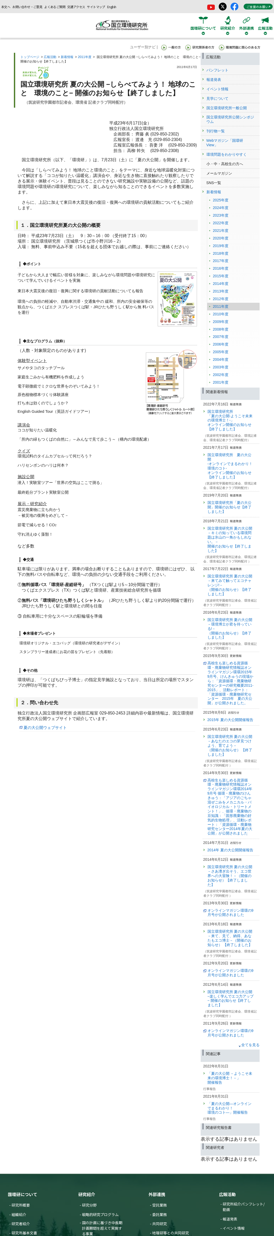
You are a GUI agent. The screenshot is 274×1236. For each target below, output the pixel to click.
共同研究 (159, 1223)
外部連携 (157, 1194)
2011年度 (84, 57)
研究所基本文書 (24, 1232)
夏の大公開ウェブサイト (45, 727)
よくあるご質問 (54, 6)
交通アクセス (76, 6)
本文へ (5, 6)
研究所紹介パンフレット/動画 (244, 1206)
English (111, 6)
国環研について (22, 1194)
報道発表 (230, 1219)
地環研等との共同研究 (170, 1232)
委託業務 (159, 1214)
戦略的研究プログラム (100, 1214)
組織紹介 (19, 1214)
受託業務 (159, 1205)
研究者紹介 (21, 1223)
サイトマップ (96, 6)
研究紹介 (86, 1194)
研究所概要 (21, 1205)
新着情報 (67, 57)
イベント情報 (234, 1228)
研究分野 (89, 1205)
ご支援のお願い (258, 6)
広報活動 (50, 57)
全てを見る (250, 1045)
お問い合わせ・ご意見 (27, 6)
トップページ (29, 57)
